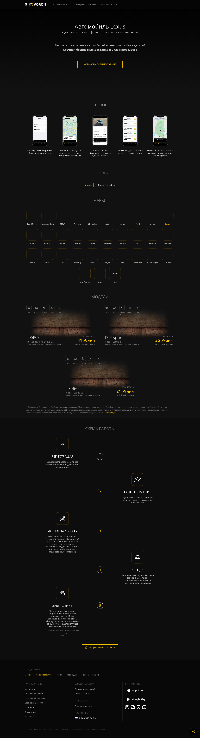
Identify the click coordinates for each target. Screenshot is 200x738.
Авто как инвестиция (84, 706)
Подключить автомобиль (86, 689)
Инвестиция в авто (108, 4)
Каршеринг (30, 689)
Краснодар (72, 674)
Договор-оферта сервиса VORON (38, 729)
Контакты (29, 716)
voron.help (110, 412)
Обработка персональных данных (69, 729)
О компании (30, 712)
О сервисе (29, 707)
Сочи (59, 674)
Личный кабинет (82, 693)
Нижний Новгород (90, 674)
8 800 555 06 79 (58, 4)
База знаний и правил (35, 698)
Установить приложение (100, 64)
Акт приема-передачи (96, 729)
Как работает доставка (100, 647)
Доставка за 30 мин (34, 693)
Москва (28, 674)
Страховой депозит (34, 702)
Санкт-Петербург (44, 674)
